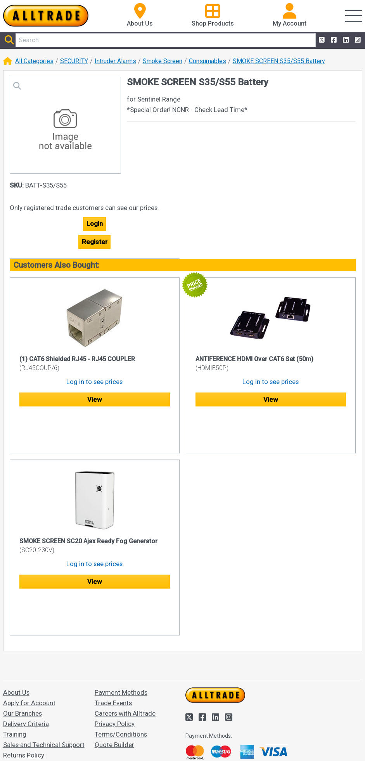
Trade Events (113, 628)
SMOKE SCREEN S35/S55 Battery (279, 61)
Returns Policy (23, 681)
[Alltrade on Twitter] (321, 40)
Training (14, 660)
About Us (16, 618)
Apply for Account (29, 628)
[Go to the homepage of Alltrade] (45, 16)
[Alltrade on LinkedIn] (345, 40)
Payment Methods (121, 618)
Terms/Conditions (121, 660)
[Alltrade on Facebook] (333, 40)
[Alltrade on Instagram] (357, 40)
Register (94, 242)
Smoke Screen (162, 61)
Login (94, 223)
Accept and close (210, 744)
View (94, 399)
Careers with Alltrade (125, 639)
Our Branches (22, 639)
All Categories (34, 61)
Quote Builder (114, 670)
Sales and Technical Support (44, 670)
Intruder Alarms (115, 61)
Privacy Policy (115, 649)
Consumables (207, 61)
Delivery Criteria (26, 649)
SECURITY (74, 61)
